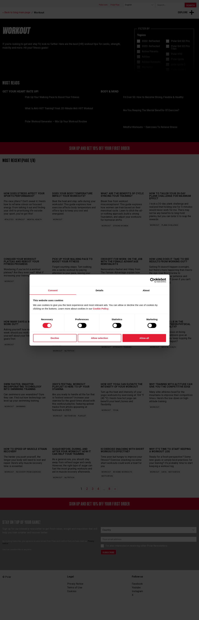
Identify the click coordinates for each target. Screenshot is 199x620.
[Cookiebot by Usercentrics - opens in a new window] (152, 280)
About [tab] (146, 290)
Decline (55, 338)
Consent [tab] (53, 290)
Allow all (144, 338)
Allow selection (99, 338)
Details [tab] (99, 290)
